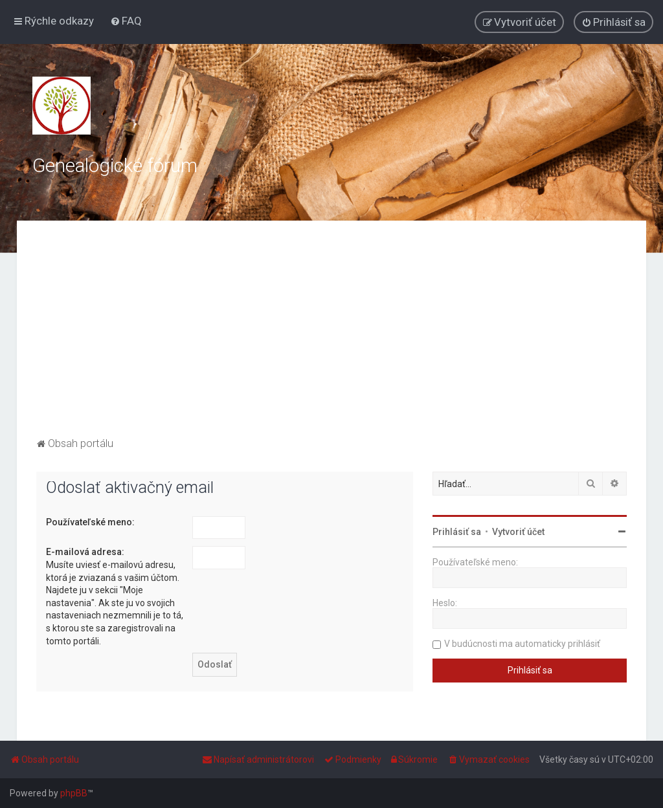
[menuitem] (126, 20)
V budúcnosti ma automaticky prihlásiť (522, 644)
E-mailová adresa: (85, 552)
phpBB (73, 793)
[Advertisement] (331, 337)
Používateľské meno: (90, 522)
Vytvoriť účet (518, 532)
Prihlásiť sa (457, 532)
